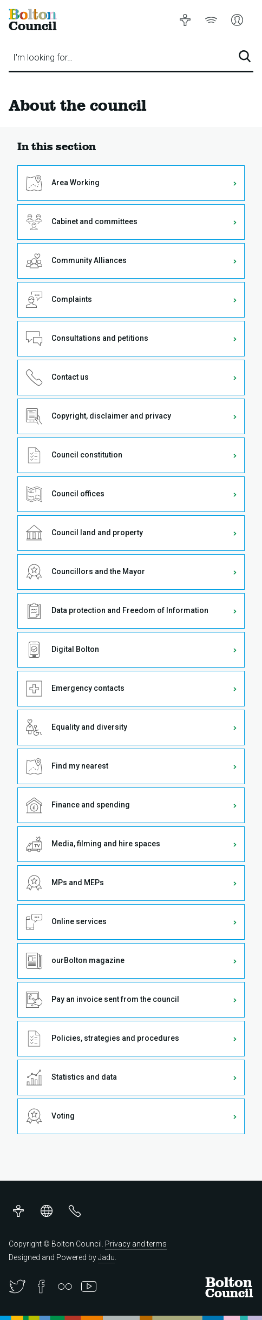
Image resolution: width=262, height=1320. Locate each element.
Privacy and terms (136, 1244)
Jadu (106, 1257)
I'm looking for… (43, 57)
